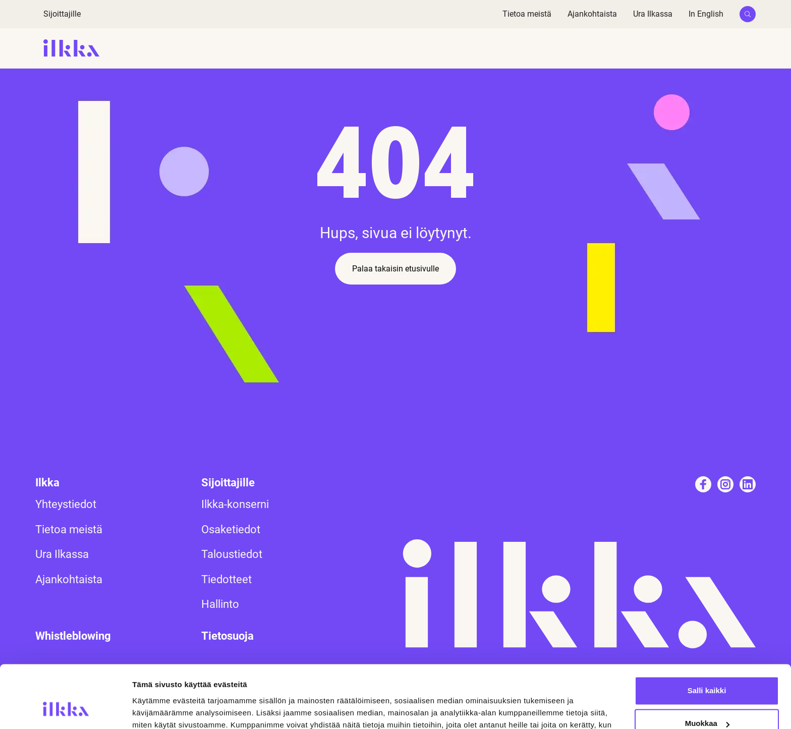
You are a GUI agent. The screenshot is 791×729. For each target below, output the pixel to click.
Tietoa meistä (526, 14)
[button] (748, 14)
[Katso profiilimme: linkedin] (748, 484)
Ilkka (47, 482)
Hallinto (220, 604)
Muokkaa (707, 667)
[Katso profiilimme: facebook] (703, 484)
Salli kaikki (707, 635)
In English (706, 14)
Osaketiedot (230, 529)
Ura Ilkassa (652, 14)
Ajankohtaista (592, 14)
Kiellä (707, 701)
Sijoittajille (62, 14)
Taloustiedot (231, 554)
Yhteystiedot (65, 504)
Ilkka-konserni (235, 504)
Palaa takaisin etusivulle (395, 268)
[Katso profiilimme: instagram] (725, 484)
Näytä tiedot (154, 709)
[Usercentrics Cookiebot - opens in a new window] (65, 709)
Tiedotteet (226, 579)
